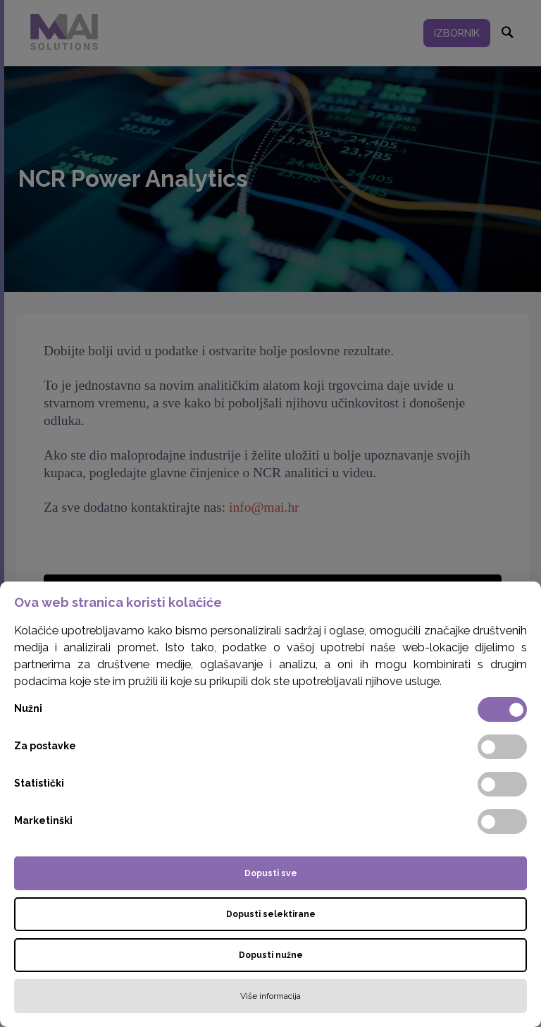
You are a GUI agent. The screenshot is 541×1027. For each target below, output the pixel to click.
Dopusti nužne (271, 955)
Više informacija (270, 996)
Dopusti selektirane (271, 914)
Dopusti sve (270, 873)
